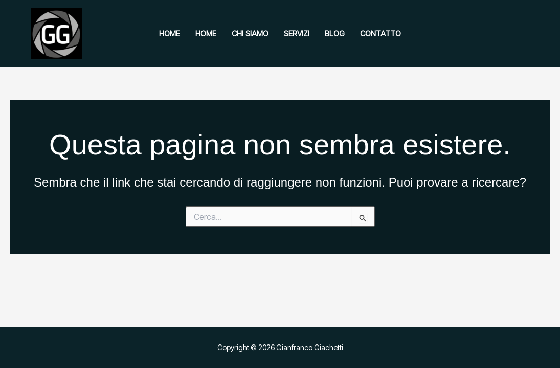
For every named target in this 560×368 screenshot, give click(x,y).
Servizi (296, 33)
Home (169, 33)
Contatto (380, 33)
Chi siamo (250, 33)
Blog (335, 33)
